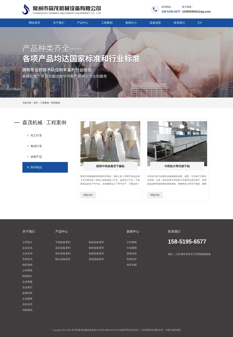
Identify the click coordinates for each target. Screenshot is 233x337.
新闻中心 (131, 22)
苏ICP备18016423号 (110, 330)
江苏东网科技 (147, 330)
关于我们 (58, 22)
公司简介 (27, 242)
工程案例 (107, 22)
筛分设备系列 (62, 253)
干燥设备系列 (62, 242)
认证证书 (27, 253)
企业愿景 (27, 298)
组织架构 (27, 264)
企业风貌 (27, 281)
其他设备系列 (96, 259)
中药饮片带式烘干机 (177, 166)
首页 (35, 103)
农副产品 (36, 156)
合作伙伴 (27, 304)
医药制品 (55, 103)
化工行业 (36, 135)
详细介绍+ (88, 195)
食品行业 (36, 146)
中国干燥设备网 (173, 330)
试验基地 (27, 310)
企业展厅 (27, 287)
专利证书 (27, 259)
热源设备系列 (96, 253)
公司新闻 (132, 242)
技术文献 (132, 264)
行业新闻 (132, 248)
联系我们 (179, 22)
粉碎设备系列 (96, 248)
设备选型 (155, 22)
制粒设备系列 (96, 242)
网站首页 (34, 22)
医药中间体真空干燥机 (110, 166)
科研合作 (132, 259)
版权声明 (124, 330)
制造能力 (27, 276)
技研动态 (132, 253)
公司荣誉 (27, 270)
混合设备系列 (62, 248)
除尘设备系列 (62, 259)
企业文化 (27, 248)
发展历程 (27, 293)
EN (200, 22)
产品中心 (82, 22)
